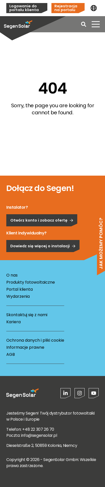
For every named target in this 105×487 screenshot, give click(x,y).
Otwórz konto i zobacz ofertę (41, 235)
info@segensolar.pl (39, 435)
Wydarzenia (18, 296)
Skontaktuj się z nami (26, 315)
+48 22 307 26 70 (38, 429)
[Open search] (84, 24)
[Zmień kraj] (94, 8)
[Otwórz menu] (96, 24)
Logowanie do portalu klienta (24, 7)
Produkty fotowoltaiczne (30, 282)
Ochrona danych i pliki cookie (35, 340)
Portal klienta (19, 289)
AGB (10, 354)
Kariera (13, 322)
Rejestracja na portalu (65, 7)
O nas (12, 275)
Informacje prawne (25, 347)
